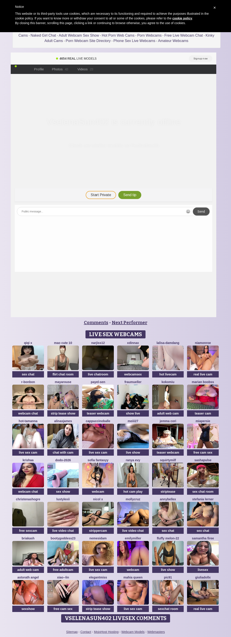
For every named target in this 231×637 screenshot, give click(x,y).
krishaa (28, 460)
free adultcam (63, 570)
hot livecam (168, 374)
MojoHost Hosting (106, 632)
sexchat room (168, 609)
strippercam (98, 530)
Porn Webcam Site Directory (88, 41)
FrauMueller (133, 382)
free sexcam (28, 530)
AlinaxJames (63, 421)
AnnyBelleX (168, 499)
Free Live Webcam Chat (183, 35)
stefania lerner (203, 499)
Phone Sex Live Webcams (134, 41)
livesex (203, 570)
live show (133, 452)
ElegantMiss (98, 577)
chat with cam (63, 452)
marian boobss (203, 382)
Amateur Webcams (173, 41)
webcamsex (133, 374)
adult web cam (168, 413)
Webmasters (156, 632)
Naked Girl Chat (43, 35)
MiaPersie (203, 421)
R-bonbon (28, 382)
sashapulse (202, 460)
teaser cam (203, 413)
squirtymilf (168, 460)
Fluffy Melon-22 (168, 538)
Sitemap (71, 632)
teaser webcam (98, 413)
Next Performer (129, 322)
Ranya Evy (133, 460)
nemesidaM (98, 538)
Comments (96, 322)
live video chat (63, 530)
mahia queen (133, 577)
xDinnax (133, 343)
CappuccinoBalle (98, 421)
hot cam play (133, 491)
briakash (28, 538)
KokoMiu (168, 382)
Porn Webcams (149, 35)
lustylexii (63, 499)
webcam (98, 491)
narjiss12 (98, 343)
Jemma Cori (168, 421)
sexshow (28, 609)
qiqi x (28, 343)
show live (133, 413)
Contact (85, 632)
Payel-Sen (98, 382)
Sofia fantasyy (97, 460)
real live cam (203, 374)
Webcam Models (133, 632)
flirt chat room (62, 374)
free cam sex (203, 452)
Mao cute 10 (63, 343)
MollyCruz (133, 499)
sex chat (28, 374)
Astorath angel (28, 577)
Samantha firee (203, 538)
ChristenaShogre (28, 499)
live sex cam (28, 452)
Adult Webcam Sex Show (79, 35)
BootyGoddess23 (63, 538)
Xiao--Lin (63, 577)
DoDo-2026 (63, 460)
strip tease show (63, 413)
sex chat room (203, 491)
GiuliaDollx (202, 577)
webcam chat (28, 413)
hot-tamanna (28, 421)
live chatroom (98, 374)
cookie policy (182, 18)
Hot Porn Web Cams (118, 35)
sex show (63, 491)
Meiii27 (133, 421)
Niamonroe (203, 343)
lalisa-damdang (167, 343)
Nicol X (98, 499)
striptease (167, 491)
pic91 (168, 577)
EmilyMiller (133, 538)
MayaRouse (63, 382)
